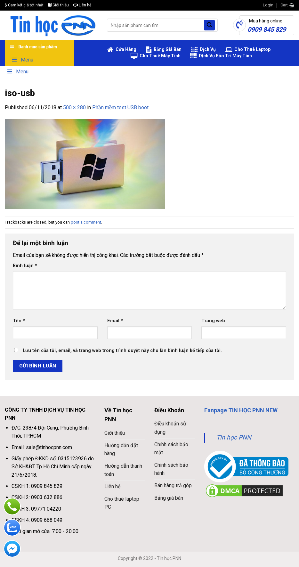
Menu (22, 60)
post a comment (86, 222)
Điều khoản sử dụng (170, 428)
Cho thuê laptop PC (121, 503)
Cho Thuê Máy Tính (156, 56)
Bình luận (25, 265)
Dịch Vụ (203, 49)
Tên (19, 321)
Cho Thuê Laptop (248, 49)
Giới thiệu (58, 5)
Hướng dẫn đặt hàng (121, 449)
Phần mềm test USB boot (120, 107)
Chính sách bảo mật (171, 448)
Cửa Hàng (121, 49)
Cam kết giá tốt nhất (24, 5)
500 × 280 (74, 107)
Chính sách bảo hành (171, 469)
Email (115, 321)
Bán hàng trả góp (173, 485)
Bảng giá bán (168, 498)
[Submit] (209, 25)
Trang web (213, 321)
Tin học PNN (233, 437)
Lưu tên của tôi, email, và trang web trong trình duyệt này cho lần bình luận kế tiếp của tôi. (122, 350)
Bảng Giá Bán (164, 49)
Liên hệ (82, 5)
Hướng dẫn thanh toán (123, 470)
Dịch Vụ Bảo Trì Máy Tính (221, 56)
